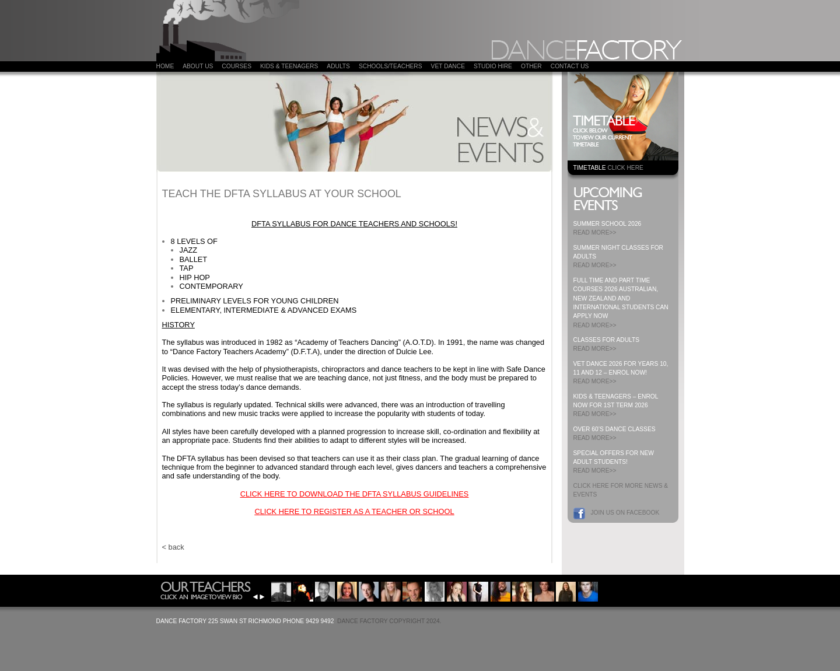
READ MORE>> (595, 232)
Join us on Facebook (625, 512)
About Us (198, 66)
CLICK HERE (625, 168)
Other (531, 66)
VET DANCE (448, 66)
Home (165, 66)
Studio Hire (493, 66)
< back (173, 547)
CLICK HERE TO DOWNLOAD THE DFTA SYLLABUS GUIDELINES (354, 494)
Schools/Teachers (390, 66)
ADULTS (338, 66)
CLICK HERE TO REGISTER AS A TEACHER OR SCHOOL (354, 511)
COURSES (236, 66)
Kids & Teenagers (289, 66)
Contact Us (570, 66)
